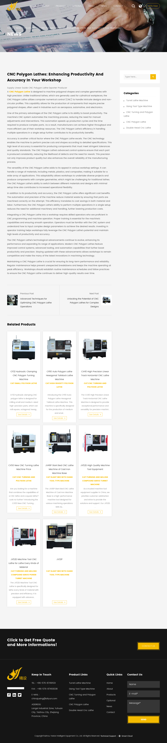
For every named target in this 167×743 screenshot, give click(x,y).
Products (111, 694)
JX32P (59, 559)
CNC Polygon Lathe (19, 91)
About (45, 6)
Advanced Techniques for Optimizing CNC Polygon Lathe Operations (36, 302)
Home (33, 6)
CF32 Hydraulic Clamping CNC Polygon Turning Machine (24, 375)
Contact (118, 6)
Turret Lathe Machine (137, 100)
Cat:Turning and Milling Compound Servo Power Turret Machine (24, 575)
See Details (24, 414)
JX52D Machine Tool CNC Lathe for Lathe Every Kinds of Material (24, 563)
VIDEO (91, 6)
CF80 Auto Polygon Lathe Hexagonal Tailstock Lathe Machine (59, 375)
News (104, 6)
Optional (77, 6)
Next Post (94, 293)
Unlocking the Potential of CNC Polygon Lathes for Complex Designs (83, 302)
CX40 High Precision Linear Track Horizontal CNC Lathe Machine (95, 375)
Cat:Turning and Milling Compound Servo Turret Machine (95, 481)
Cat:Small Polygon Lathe (23, 383)
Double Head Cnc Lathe (138, 127)
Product (60, 6)
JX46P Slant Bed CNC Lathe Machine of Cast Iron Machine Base (59, 469)
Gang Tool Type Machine (139, 106)
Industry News (31, 28)
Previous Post (27, 293)
